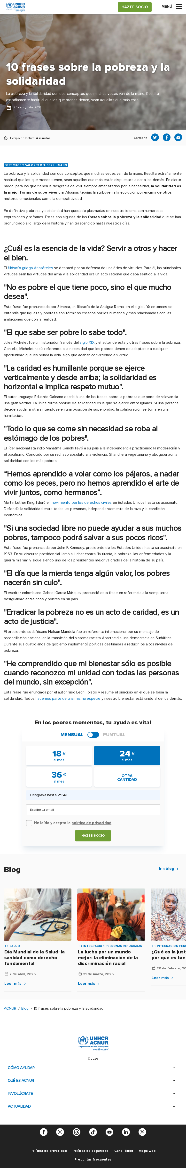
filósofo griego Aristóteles (30, 268)
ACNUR (10, 1008)
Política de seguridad (91, 1151)
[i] (70, 794)
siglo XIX (87, 342)
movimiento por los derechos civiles (81, 502)
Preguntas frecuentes (93, 1159)
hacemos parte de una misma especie (68, 698)
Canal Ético (123, 1151)
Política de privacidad (49, 1151)
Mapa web (147, 1151)
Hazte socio (93, 835)
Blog (25, 1008)
